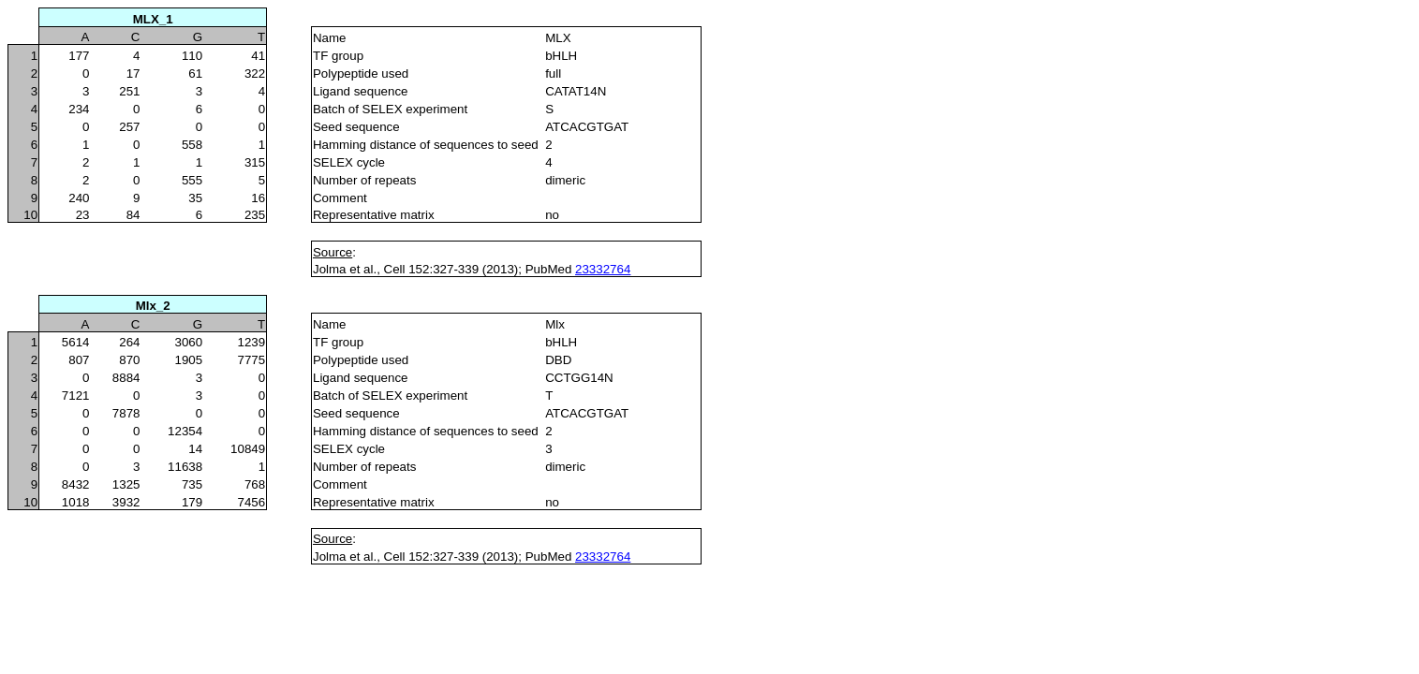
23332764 (602, 269)
